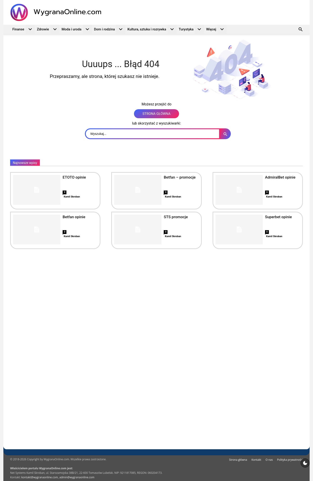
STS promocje (176, 217)
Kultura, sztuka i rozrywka (152, 29)
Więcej (216, 29)
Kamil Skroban (72, 196)
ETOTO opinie (74, 177)
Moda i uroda (77, 29)
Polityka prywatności (290, 460)
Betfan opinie (74, 217)
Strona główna (238, 460)
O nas (269, 460)
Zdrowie (48, 29)
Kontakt (256, 460)
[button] (300, 30)
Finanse (23, 29)
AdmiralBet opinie (280, 177)
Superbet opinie (278, 217)
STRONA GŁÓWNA (156, 114)
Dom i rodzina (109, 29)
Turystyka (191, 29)
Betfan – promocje (179, 177)
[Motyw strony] (305, 462)
